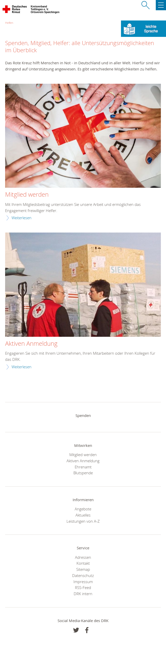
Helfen (9, 23)
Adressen (83, 557)
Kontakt (83, 563)
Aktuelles (83, 515)
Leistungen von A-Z (83, 521)
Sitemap (83, 569)
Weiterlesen (21, 217)
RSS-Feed (83, 587)
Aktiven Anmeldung (31, 344)
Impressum (83, 581)
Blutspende (83, 472)
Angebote (83, 508)
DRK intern (83, 593)
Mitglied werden (27, 194)
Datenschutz (83, 575)
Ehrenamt (83, 466)
